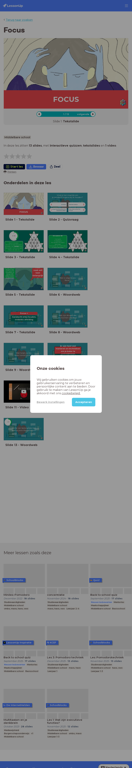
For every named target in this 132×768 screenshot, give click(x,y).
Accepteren (83, 402)
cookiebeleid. (71, 393)
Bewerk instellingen (51, 402)
